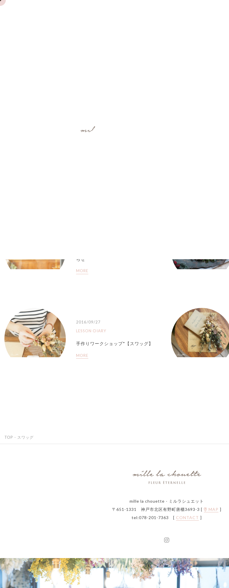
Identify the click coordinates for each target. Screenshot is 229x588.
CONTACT (187, 517)
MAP (211, 509)
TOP (8, 437)
